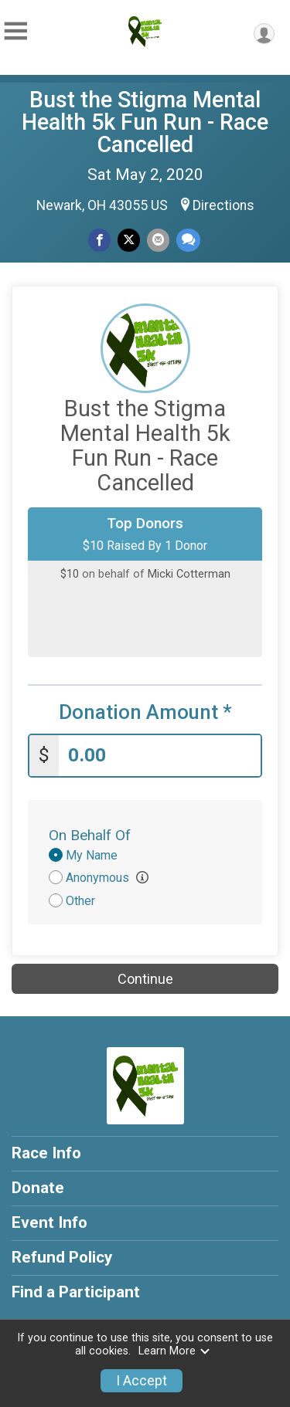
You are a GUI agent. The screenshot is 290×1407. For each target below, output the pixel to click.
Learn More (174, 1351)
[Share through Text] (188, 240)
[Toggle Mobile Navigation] (15, 31)
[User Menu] (264, 33)
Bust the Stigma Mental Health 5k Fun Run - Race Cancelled (145, 122)
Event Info (49, 1222)
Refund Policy (62, 1257)
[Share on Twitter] (129, 240)
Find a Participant (76, 1292)
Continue (145, 979)
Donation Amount (145, 712)
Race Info (46, 1153)
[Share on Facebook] (99, 240)
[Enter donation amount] (160, 755)
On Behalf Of (90, 835)
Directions (223, 205)
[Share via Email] (158, 240)
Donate (38, 1187)
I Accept (141, 1380)
